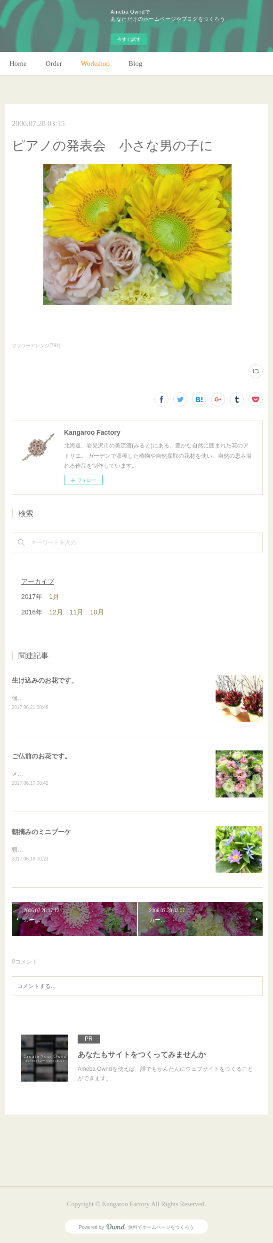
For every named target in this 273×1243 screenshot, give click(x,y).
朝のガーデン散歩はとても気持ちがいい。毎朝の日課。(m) (86, 849)
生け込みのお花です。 (45, 680)
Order (54, 63)
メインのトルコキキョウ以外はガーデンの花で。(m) (78, 774)
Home (18, 63)
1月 (54, 596)
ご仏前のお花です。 (41, 756)
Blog (135, 63)
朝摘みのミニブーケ (41, 832)
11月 (77, 612)
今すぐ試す (129, 39)
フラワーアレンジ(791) (36, 345)
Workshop (95, 63)
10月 (97, 612)
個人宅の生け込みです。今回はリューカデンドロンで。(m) (86, 698)
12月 (56, 612)
